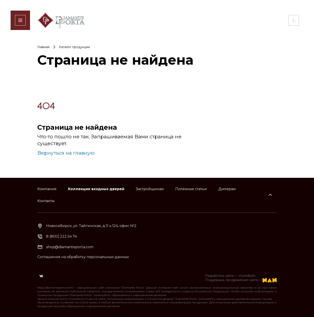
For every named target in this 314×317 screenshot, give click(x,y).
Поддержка (214, 280)
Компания (47, 189)
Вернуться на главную (66, 153)
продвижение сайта (242, 280)
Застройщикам (150, 189)
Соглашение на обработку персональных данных (83, 257)
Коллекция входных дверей (96, 189)
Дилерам (227, 189)
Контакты (46, 201)
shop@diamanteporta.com (69, 247)
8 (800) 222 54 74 (61, 236)
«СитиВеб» (247, 276)
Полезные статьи (191, 189)
